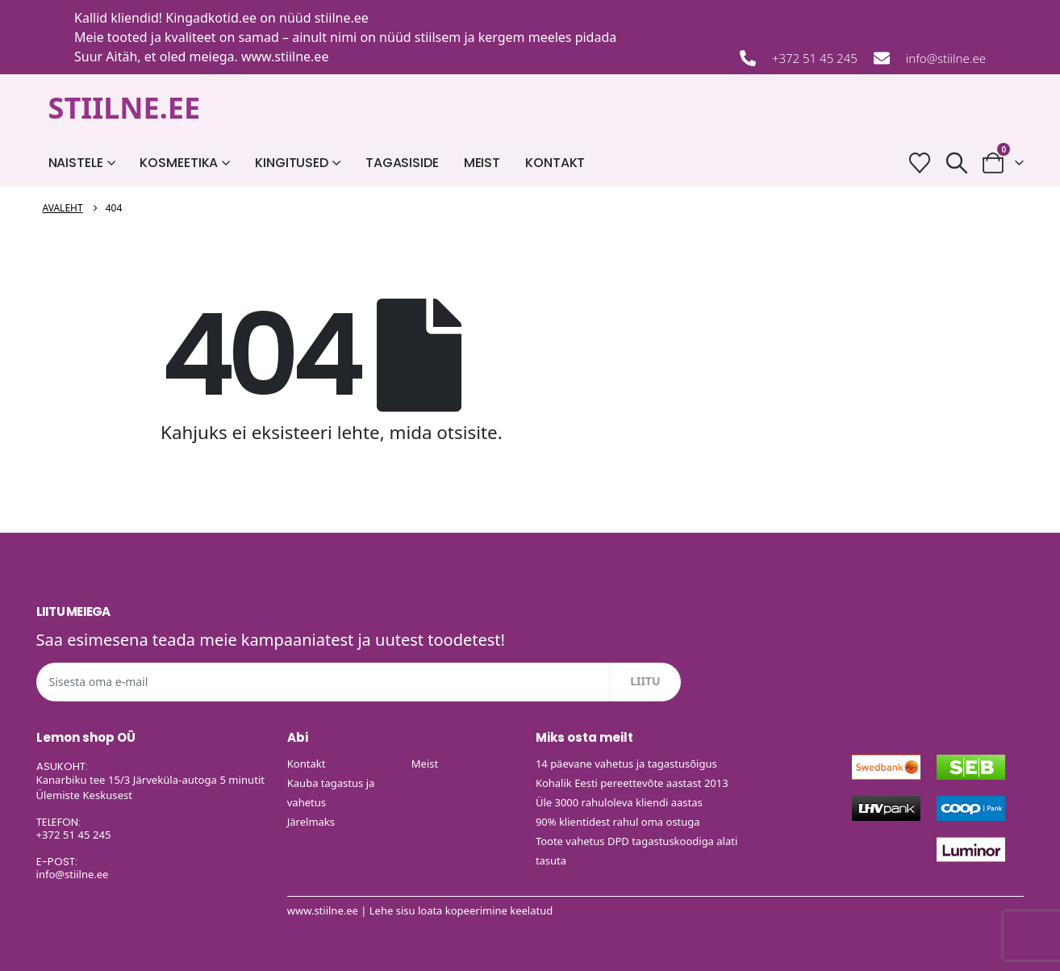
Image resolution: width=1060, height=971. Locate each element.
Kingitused (291, 162)
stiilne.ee (342, 18)
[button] (956, 162)
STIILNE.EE (124, 108)
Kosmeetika (179, 162)
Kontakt (555, 162)
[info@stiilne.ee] (882, 58)
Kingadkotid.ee (211, 18)
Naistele (75, 162)
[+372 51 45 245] (748, 58)
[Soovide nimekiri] (920, 162)
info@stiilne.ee (946, 58)
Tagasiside (402, 162)
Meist (482, 162)
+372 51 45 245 (815, 58)
